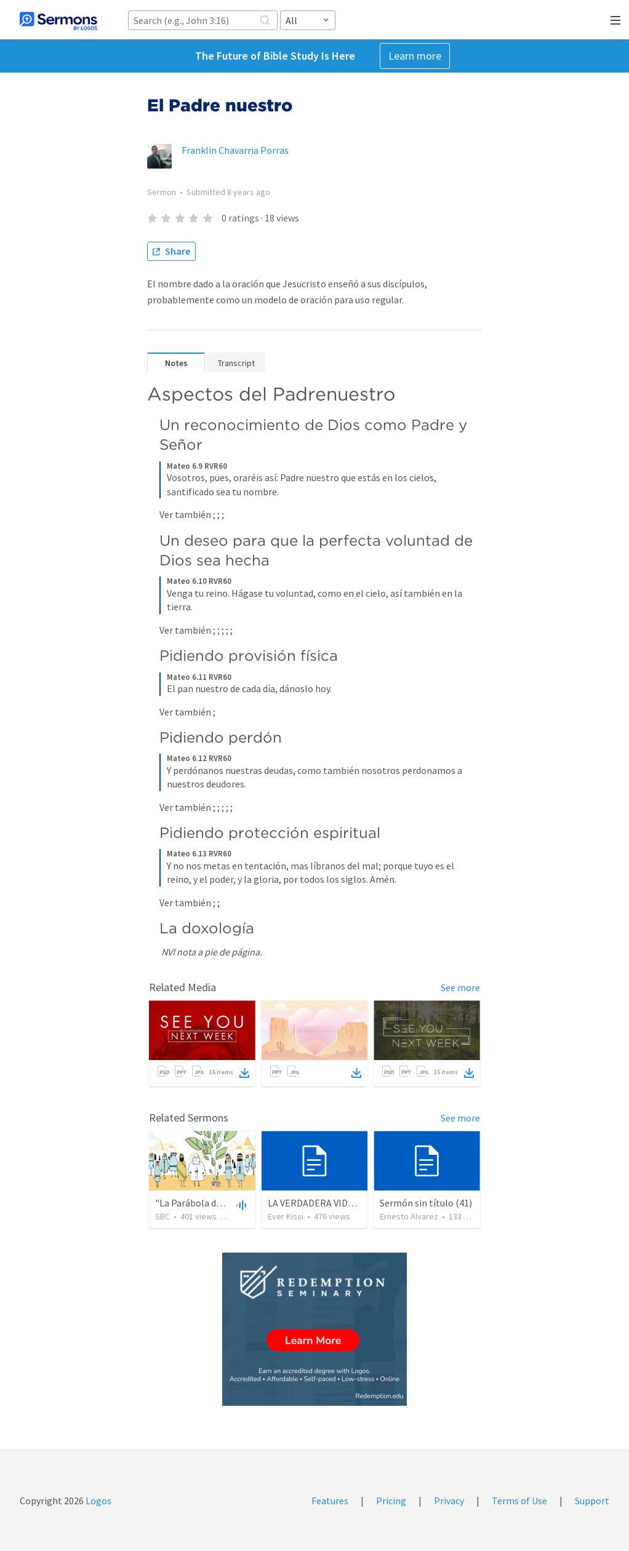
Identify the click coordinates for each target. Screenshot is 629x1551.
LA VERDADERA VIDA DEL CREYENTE (343, 1203)
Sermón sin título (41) (426, 1203)
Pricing (391, 1500)
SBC (162, 1216)
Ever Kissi (285, 1216)
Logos (97, 1500)
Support (592, 1500)
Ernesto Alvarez (409, 1216)
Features (329, 1500)
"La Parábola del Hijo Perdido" (218, 1203)
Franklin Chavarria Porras (235, 150)
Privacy (449, 1500)
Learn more (414, 56)
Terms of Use (519, 1500)
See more (460, 987)
